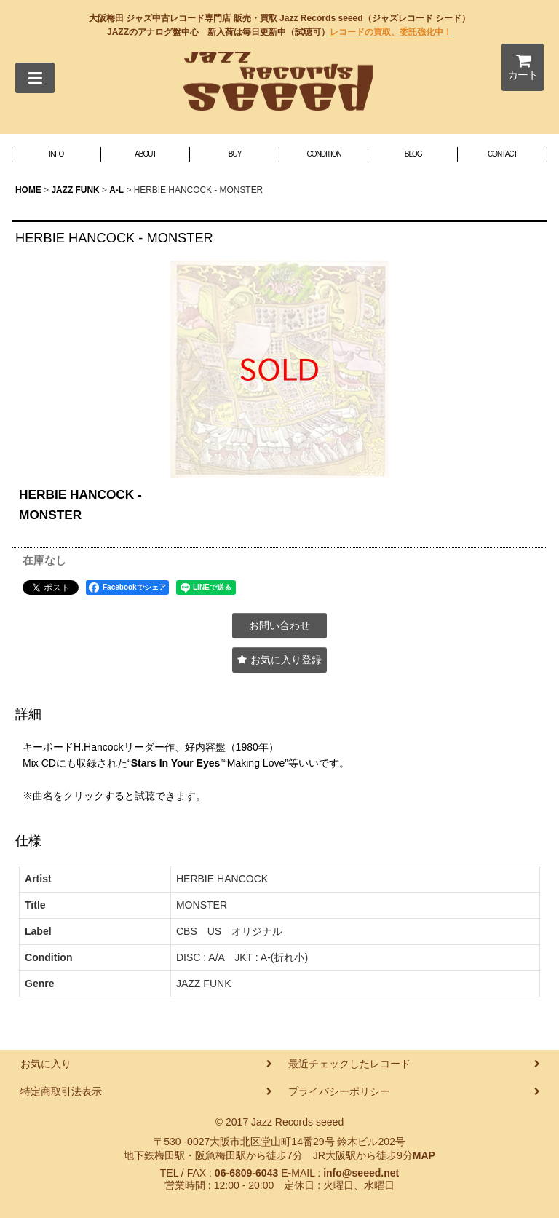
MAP (424, 1155)
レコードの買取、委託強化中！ (391, 32)
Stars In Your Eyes (176, 763)
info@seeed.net (361, 1173)
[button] (35, 78)
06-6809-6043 (246, 1173)
